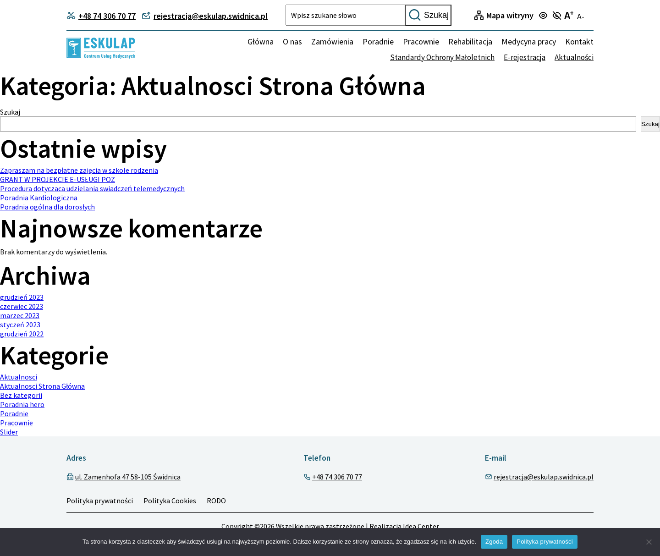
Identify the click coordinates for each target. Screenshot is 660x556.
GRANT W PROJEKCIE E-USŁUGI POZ (57, 179)
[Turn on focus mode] (544, 16)
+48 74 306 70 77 (337, 477)
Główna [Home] (261, 41)
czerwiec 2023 (21, 306)
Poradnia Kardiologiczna (38, 197)
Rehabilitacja (470, 41)
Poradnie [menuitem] (378, 41)
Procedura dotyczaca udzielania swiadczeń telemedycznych (92, 188)
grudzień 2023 (22, 297)
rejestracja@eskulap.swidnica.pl (544, 477)
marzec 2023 (19, 315)
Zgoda (494, 541)
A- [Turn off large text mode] (580, 16)
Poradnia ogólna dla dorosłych (47, 206)
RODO (216, 501)
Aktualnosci (18, 377)
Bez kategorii (21, 395)
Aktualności (574, 57)
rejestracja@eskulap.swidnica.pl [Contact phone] (205, 16)
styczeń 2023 (20, 325)
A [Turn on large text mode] (569, 15)
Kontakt (579, 41)
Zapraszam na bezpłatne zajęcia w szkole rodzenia (79, 170)
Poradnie (14, 413)
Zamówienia (332, 41)
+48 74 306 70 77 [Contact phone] (101, 16)
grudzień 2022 (22, 334)
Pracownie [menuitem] (421, 41)
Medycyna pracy (528, 41)
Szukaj (428, 15)
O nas (292, 41)
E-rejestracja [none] (524, 57)
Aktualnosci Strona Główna (42, 386)
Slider (9, 432)
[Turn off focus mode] (558, 16)
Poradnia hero (22, 404)
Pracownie (16, 423)
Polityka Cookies (169, 501)
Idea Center (421, 527)
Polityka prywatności (99, 501)
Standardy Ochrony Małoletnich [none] (442, 57)
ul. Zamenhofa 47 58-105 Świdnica (128, 477)
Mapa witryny (510, 15)
